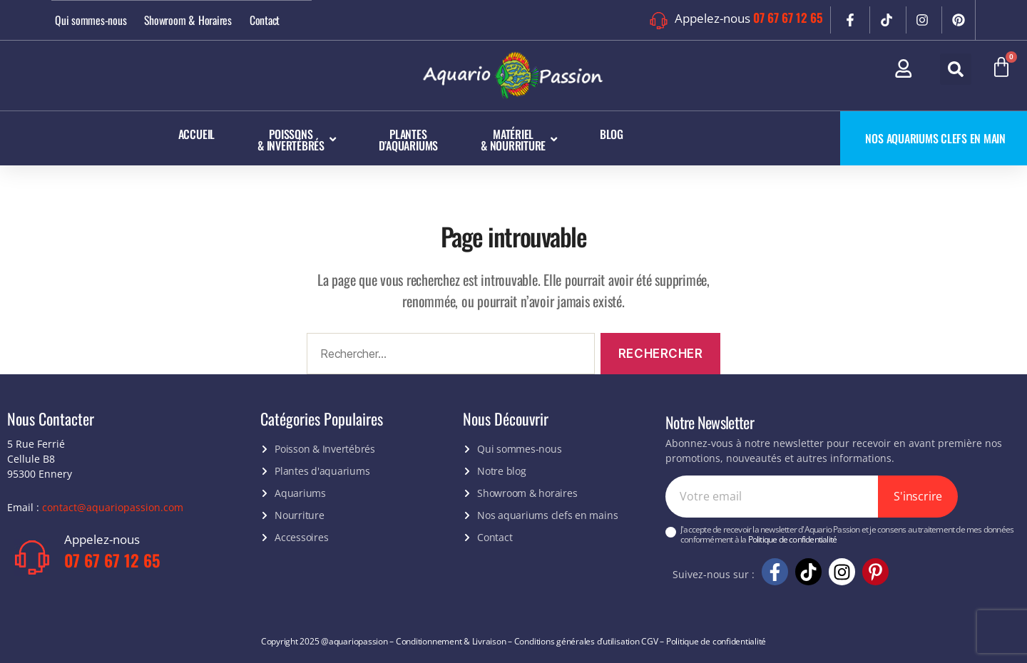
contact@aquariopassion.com (112, 506)
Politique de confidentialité (792, 539)
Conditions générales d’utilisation (577, 640)
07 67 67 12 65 (788, 17)
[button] (955, 69)
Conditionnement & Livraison (451, 640)
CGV (649, 640)
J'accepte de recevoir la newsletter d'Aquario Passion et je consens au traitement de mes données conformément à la (846, 535)
